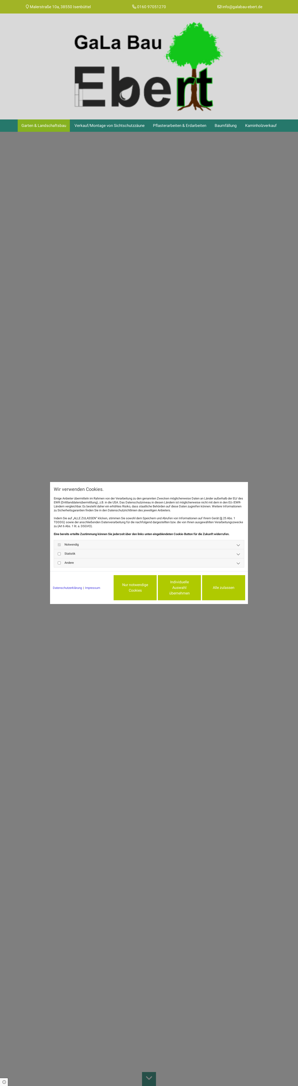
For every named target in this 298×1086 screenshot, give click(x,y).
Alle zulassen (223, 587)
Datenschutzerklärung (67, 588)
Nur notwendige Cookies (135, 588)
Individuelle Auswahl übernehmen (179, 587)
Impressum (92, 588)
